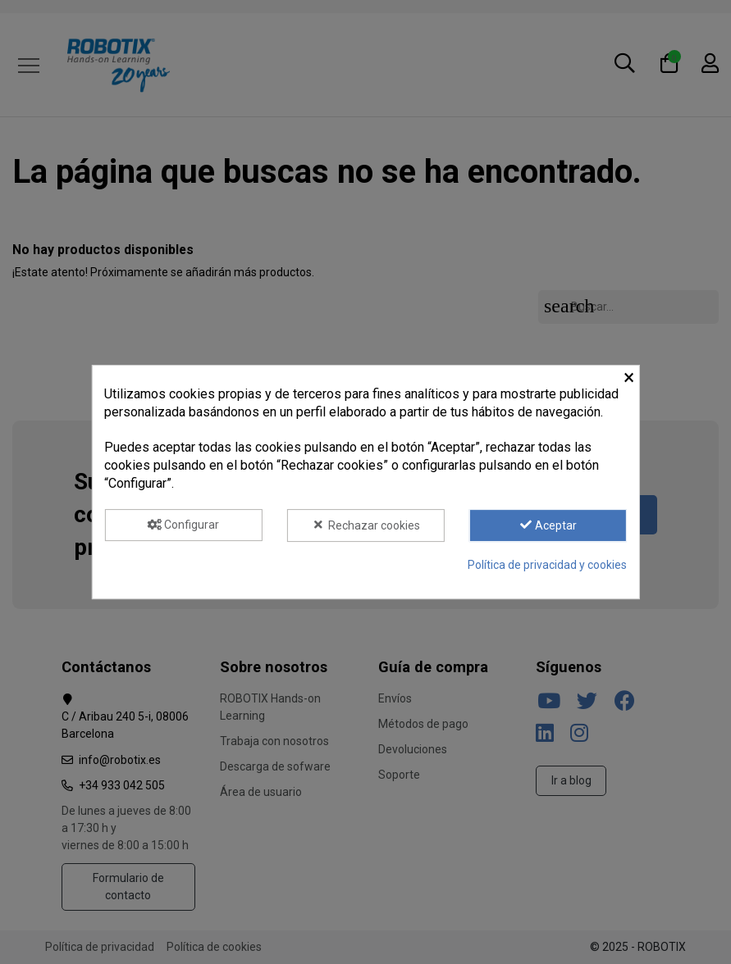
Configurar (184, 524)
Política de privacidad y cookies (547, 564)
